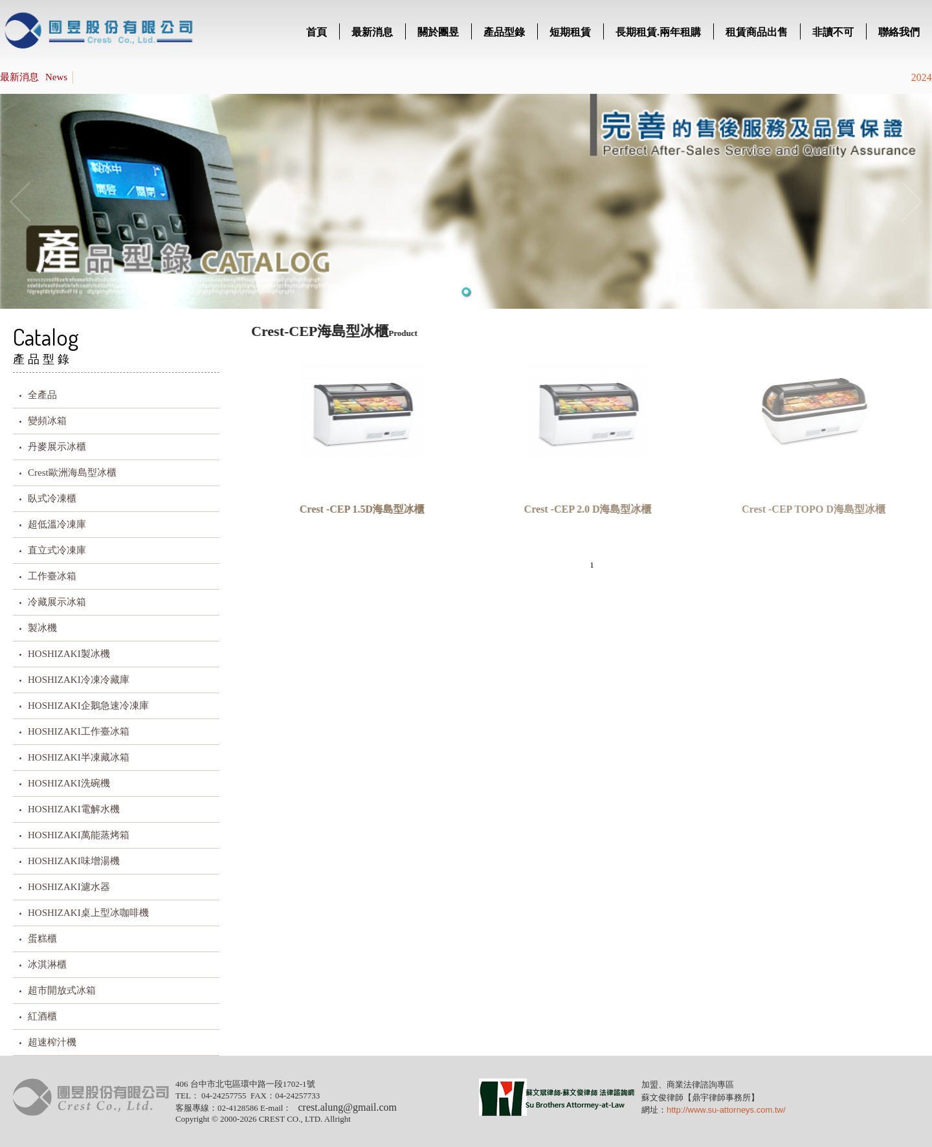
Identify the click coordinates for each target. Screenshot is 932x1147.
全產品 (42, 395)
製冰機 (42, 628)
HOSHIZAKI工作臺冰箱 (78, 731)
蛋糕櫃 (42, 938)
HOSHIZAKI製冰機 (69, 654)
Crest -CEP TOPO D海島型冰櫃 (811, 509)
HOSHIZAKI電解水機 (74, 809)
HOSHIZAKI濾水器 (69, 887)
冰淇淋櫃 (47, 964)
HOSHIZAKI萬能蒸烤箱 (78, 835)
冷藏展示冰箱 (57, 602)
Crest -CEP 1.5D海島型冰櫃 (359, 509)
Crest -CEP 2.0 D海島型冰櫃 (585, 509)
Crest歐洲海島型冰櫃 (72, 472)
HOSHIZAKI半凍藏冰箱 (78, 757)
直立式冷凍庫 (57, 550)
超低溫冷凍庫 (57, 524)
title (100, 32)
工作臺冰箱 (52, 576)
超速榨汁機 (52, 1042)
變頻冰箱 (47, 421)
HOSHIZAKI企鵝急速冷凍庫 (88, 705)
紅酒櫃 (42, 1016)
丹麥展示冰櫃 (57, 446)
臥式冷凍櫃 (52, 498)
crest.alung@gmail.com (347, 1107)
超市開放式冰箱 (62, 990)
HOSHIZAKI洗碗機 (69, 783)
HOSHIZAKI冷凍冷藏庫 (78, 679)
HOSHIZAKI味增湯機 (74, 861)
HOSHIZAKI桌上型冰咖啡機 (88, 913)
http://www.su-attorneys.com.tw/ (726, 1110)
